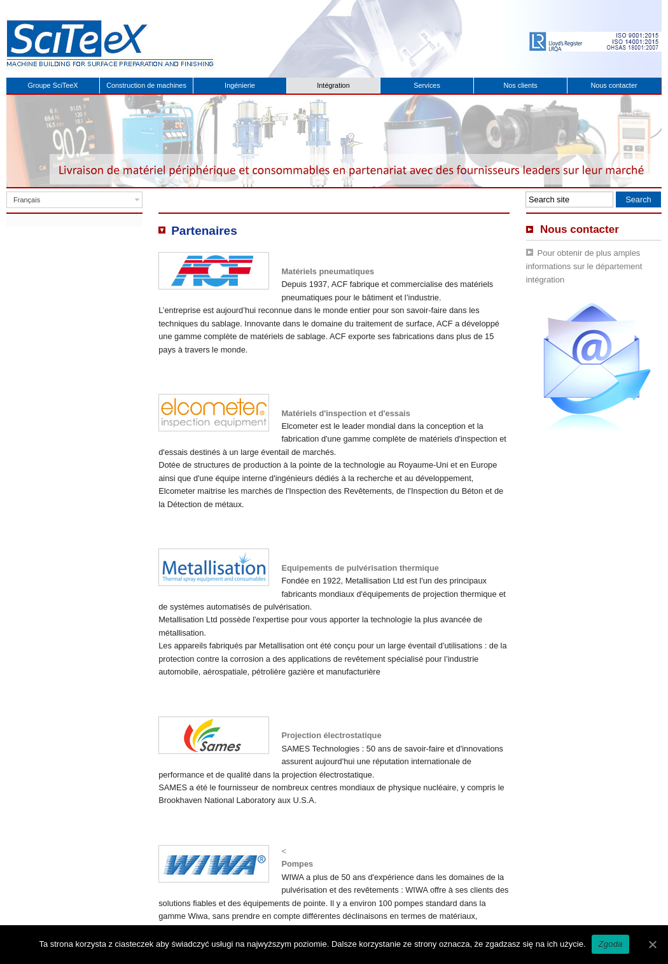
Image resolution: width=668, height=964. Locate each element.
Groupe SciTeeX (52, 85)
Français (26, 200)
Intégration (333, 85)
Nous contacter (613, 85)
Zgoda (610, 944)
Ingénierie (240, 85)
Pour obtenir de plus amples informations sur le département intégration (584, 266)
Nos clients (520, 85)
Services (427, 85)
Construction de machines (146, 85)
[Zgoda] (652, 944)
